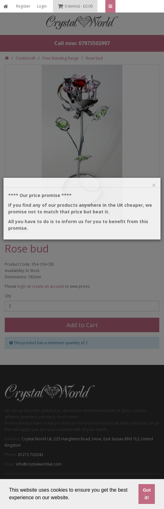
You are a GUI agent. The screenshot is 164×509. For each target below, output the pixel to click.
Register (23, 6)
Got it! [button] (147, 494)
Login (42, 6)
